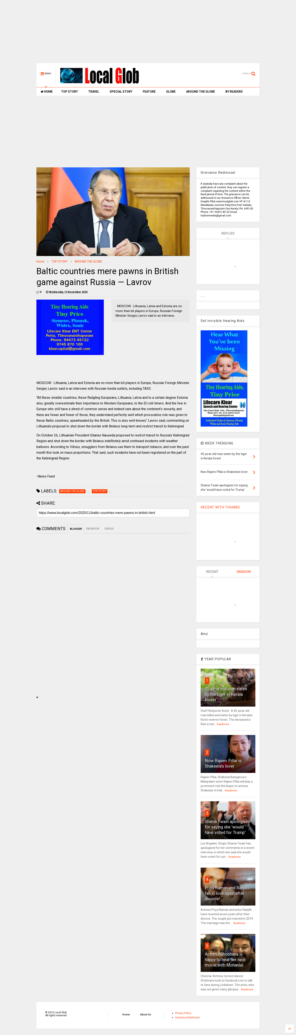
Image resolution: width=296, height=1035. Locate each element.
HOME (47, 91)
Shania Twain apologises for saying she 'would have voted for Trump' (227, 827)
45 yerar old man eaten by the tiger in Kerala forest (226, 694)
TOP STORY (69, 91)
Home (40, 261)
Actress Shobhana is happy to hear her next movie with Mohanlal (225, 960)
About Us (145, 1014)
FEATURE (149, 91)
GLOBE (171, 91)
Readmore (223, 724)
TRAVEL (93, 91)
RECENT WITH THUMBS (220, 507)
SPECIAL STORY (121, 91)
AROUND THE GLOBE (200, 91)
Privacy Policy (183, 1013)
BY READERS (234, 91)
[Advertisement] (148, 33)
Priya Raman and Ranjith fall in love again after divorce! (227, 893)
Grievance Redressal (187, 1017)
